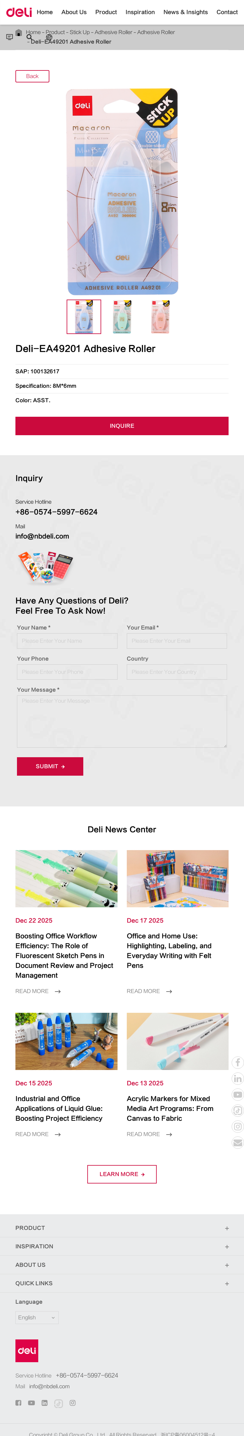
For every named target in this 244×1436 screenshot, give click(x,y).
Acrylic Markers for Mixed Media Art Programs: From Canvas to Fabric (174, 1094)
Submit (50, 766)
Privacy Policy (134, 1424)
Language (25, 1282)
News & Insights (185, 17)
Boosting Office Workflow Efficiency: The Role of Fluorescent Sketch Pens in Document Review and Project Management (64, 951)
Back (32, 76)
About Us (74, 17)
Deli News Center (122, 829)
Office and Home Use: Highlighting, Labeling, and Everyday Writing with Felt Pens (173, 946)
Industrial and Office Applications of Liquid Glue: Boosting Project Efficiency (66, 1094)
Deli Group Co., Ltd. (82, 1415)
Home (45, 17)
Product (106, 17)
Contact (227, 17)
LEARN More (122, 1154)
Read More (37, 981)
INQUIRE (122, 426)
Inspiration (140, 17)
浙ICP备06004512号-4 (188, 1415)
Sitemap (102, 1424)
